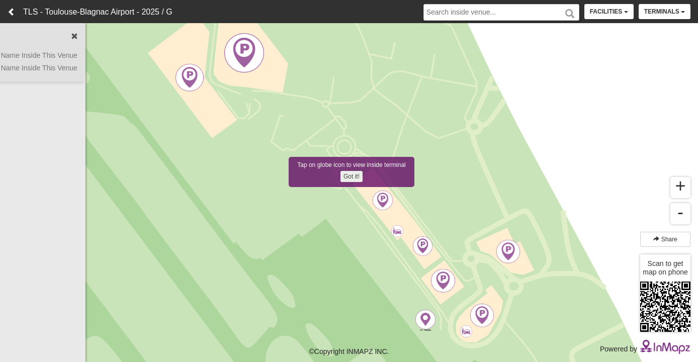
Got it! (351, 176)
